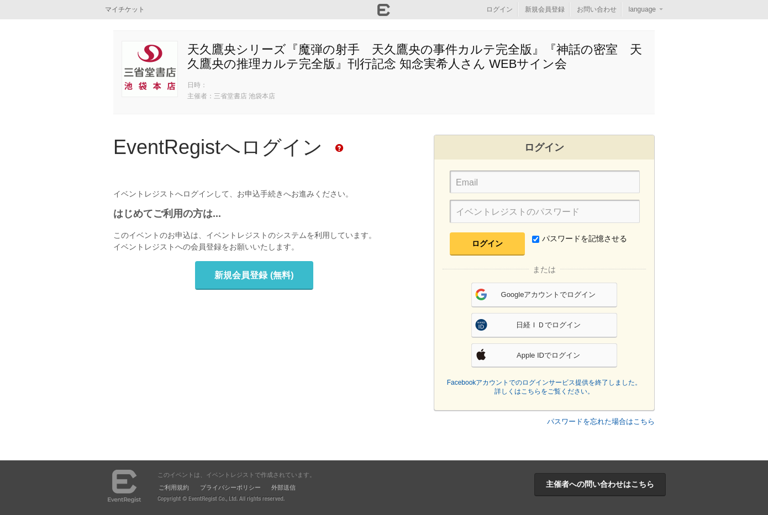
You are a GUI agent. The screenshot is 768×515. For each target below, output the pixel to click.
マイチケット (125, 9)
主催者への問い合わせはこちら (600, 484)
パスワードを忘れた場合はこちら (601, 421)
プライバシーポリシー (230, 487)
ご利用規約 (174, 487)
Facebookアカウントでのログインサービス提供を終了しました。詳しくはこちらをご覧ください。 (544, 387)
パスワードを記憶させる (579, 238)
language (642, 9)
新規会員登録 (545, 9)
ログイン (499, 9)
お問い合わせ (597, 9)
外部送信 (283, 487)
